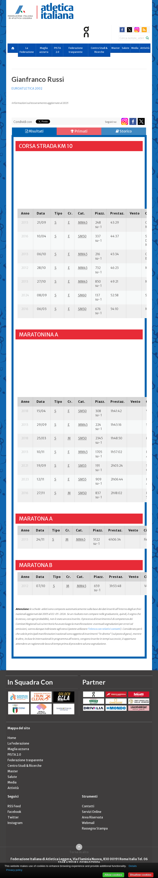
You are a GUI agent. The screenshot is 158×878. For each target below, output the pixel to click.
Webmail (88, 823)
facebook (122, 29)
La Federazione (27, 49)
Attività (144, 47)
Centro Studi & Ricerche (99, 49)
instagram (136, 29)
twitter (129, 29)
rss (144, 29)
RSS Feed (14, 806)
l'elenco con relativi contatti (104, 628)
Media (134, 47)
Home (12, 738)
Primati (79, 131)
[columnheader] (25, 213)
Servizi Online (91, 812)
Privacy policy (14, 869)
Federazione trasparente (76, 49)
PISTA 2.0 (57, 49)
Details (133, 865)
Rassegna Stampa (95, 828)
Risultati (34, 131)
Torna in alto (79, 852)
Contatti (88, 806)
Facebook (14, 812)
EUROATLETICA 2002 (27, 88)
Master (115, 47)
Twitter (13, 817)
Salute (125, 47)
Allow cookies (113, 874)
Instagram (15, 823)
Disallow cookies (140, 874)
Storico (124, 131)
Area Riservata (92, 817)
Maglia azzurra (43, 49)
